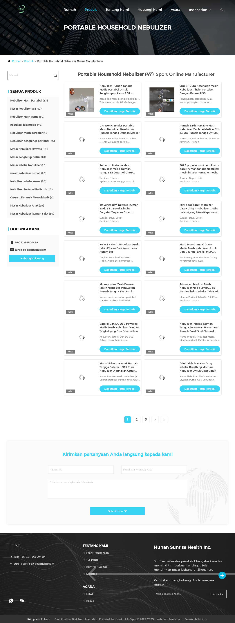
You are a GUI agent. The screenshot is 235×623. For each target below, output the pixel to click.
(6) (31, 197)
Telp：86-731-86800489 (27, 556)
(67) (29, 100)
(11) (29, 149)
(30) (27, 116)
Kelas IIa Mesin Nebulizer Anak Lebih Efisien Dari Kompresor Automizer (119, 248)
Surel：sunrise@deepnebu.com (32, 563)
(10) (28, 157)
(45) (29, 133)
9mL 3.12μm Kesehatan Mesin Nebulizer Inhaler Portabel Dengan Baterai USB (199, 89)
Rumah (70, 10)
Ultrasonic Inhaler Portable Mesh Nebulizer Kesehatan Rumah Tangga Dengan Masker (120, 129)
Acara (175, 10)
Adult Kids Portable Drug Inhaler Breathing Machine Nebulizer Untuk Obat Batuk (198, 367)
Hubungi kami (150, 10)
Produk (91, 10)
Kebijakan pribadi (38, 619)
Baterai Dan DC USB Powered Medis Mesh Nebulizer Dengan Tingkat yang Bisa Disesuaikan (119, 327)
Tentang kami (117, 10)
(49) (26, 124)
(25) (32, 141)
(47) (25, 108)
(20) (28, 173)
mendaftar (216, 593)
